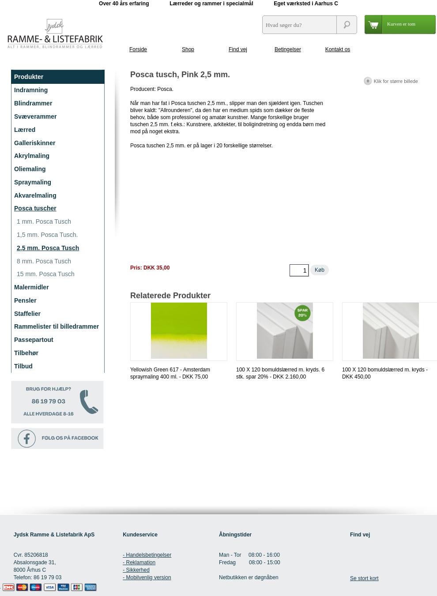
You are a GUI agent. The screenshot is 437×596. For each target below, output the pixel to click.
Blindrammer (33, 103)
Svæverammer (35, 116)
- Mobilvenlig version (147, 577)
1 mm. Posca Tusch (44, 221)
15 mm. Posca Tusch (46, 273)
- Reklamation (139, 562)
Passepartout (33, 339)
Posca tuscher (35, 208)
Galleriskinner (34, 142)
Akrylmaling (31, 155)
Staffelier (27, 313)
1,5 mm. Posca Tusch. (47, 234)
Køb (319, 270)
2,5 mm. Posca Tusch (48, 247)
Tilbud (23, 366)
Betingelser (288, 49)
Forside (138, 49)
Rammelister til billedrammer (56, 326)
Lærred (24, 129)
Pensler (25, 300)
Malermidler (31, 287)
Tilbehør (26, 352)
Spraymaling (32, 182)
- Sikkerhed (136, 570)
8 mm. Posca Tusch (44, 261)
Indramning (31, 90)
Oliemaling (30, 168)
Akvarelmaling (35, 195)
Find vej (238, 49)
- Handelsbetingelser (147, 555)
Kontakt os (337, 49)
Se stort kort (364, 578)
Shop (188, 49)
